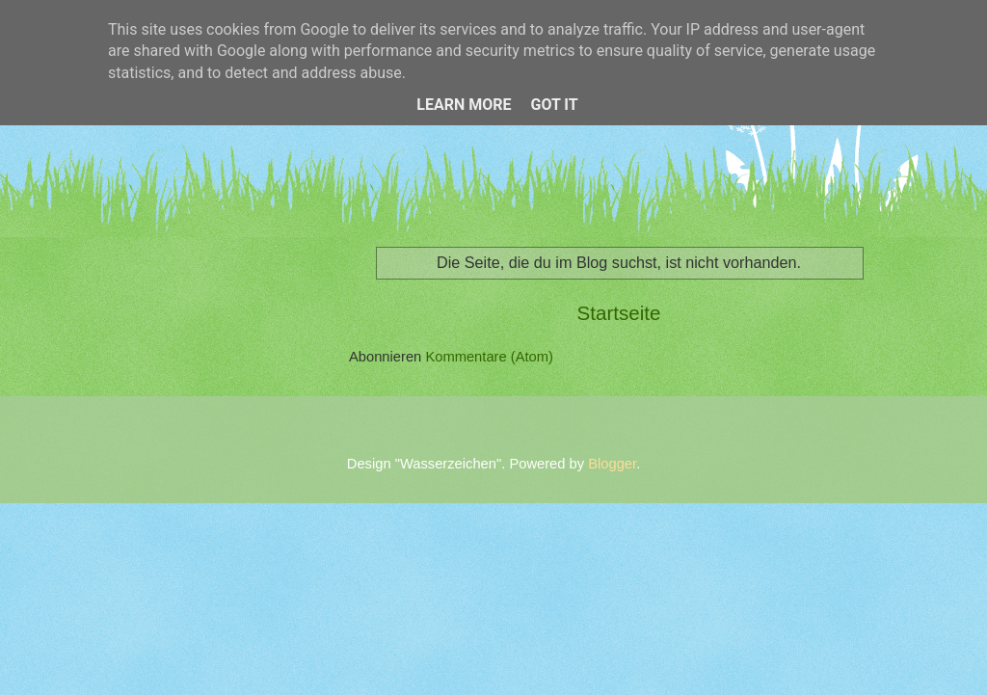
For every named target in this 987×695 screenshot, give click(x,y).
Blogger (612, 463)
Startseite (619, 313)
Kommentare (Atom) (489, 356)
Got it (553, 104)
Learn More (463, 104)
